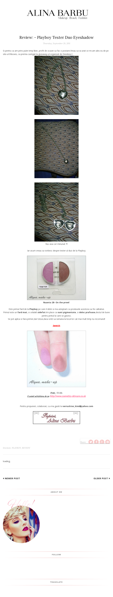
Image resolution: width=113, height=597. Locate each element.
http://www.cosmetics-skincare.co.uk (68, 396)
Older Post (101, 478)
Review (26, 448)
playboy (16, 448)
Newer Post (12, 478)
